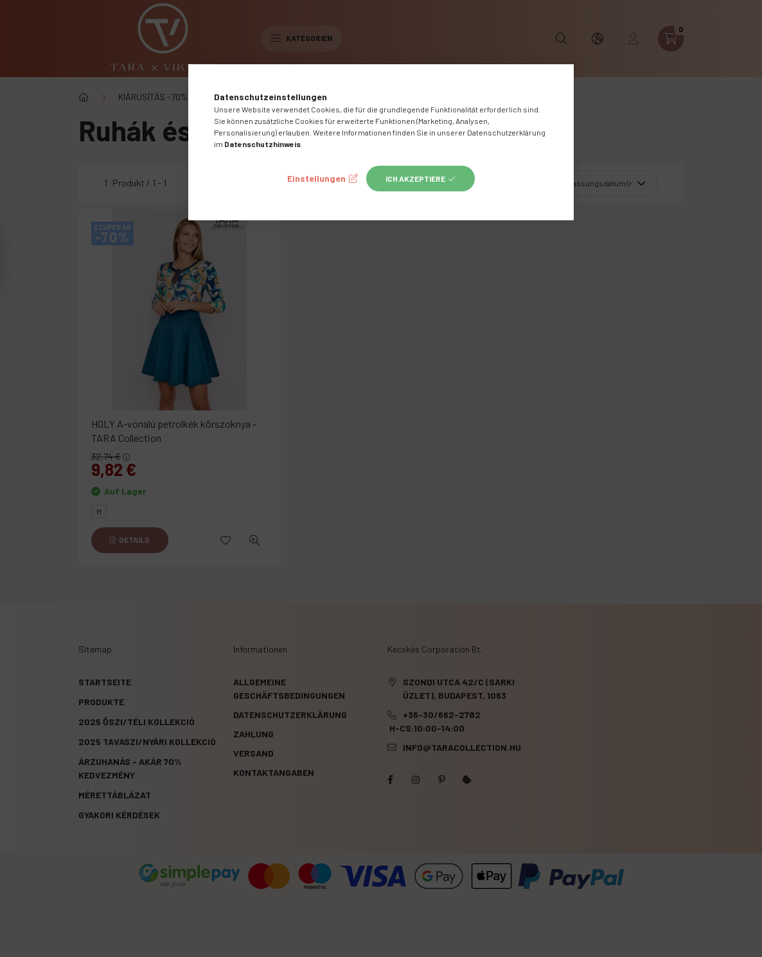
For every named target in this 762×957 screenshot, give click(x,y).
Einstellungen (316, 178)
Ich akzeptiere (415, 178)
